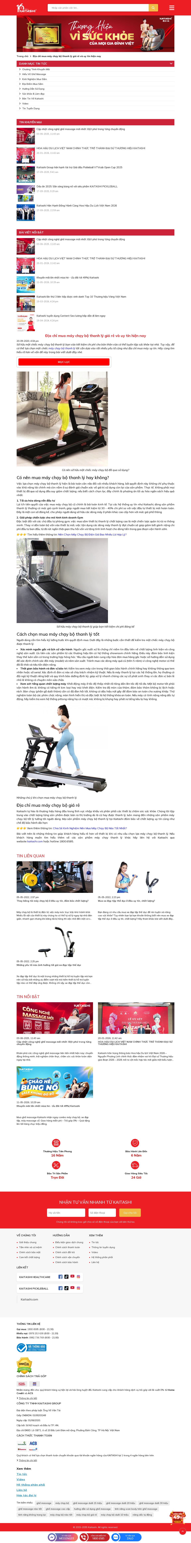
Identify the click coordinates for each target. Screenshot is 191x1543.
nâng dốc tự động (142, 1514)
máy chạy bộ (62, 1503)
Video (23, 103)
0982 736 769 (36, 1337)
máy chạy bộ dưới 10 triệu (115, 1514)
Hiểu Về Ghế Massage (32, 74)
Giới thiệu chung (27, 1242)
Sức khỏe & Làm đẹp (32, 93)
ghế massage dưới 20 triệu (120, 1503)
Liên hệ (95, 1262)
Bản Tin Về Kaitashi (31, 98)
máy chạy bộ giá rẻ (86, 1514)
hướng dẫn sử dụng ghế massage (92, 1508)
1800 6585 (33, 1329)
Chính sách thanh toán (67, 1247)
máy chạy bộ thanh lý (61, 348)
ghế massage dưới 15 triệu (87, 1503)
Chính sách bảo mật (29, 1252)
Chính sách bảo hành (66, 1262)
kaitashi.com (35, 841)
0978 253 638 (36, 1333)
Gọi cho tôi (130, 1212)
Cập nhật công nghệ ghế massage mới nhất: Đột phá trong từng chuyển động (54, 1043)
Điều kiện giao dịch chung (69, 1242)
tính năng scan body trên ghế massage (136, 1508)
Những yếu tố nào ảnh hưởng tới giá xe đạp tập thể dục (49, 965)
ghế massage (44, 1503)
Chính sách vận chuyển (67, 1257)
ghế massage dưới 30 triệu (153, 1503)
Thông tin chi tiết (28, 1398)
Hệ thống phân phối (102, 1257)
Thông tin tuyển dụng (103, 1247)
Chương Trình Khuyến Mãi (34, 69)
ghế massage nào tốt (30, 1508)
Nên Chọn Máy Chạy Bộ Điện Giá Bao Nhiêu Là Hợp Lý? (92, 534)
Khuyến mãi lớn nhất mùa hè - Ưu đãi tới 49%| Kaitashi (48, 1105)
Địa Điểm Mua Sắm (31, 83)
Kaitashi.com (29, 1299)
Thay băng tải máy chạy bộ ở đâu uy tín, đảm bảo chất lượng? (53, 900)
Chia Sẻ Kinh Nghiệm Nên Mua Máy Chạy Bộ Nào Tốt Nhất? (90, 828)
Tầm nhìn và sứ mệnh (30, 1247)
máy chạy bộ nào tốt (61, 1514)
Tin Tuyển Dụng (29, 108)
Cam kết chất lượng (29, 1257)
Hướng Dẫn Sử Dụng (31, 88)
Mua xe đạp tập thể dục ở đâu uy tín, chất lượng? (126, 900)
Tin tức (95, 1242)
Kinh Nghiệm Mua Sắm (33, 79)
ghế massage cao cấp (58, 1508)
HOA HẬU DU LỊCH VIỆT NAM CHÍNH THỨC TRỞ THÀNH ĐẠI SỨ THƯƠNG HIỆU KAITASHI (135, 1043)
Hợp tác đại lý (27, 1495)
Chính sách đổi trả (65, 1252)
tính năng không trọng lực (32, 1514)
